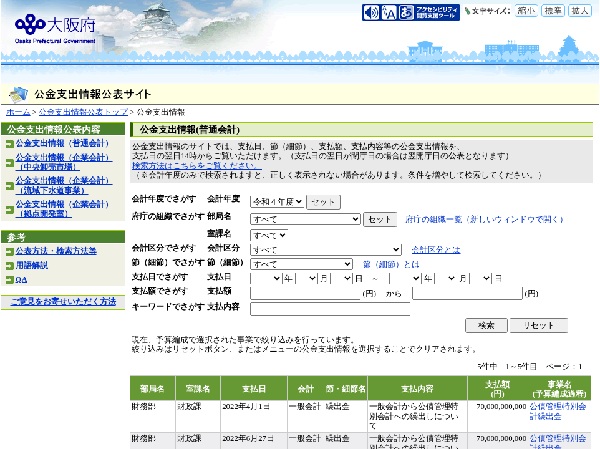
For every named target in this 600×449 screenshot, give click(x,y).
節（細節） (227, 262)
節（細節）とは (391, 264)
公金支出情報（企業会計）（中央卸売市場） (64, 162)
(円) (369, 293)
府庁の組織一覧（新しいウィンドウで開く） (486, 219)
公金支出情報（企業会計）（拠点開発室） (64, 209)
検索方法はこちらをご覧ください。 (197, 166)
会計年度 (223, 199)
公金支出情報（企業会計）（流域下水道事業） (64, 185)
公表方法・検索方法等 (56, 251)
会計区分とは (436, 250)
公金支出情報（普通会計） (64, 143)
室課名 (219, 233)
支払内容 (223, 306)
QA (21, 279)
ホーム (18, 112)
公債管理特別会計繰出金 (558, 411)
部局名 (219, 216)
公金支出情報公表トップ (83, 112)
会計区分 (223, 248)
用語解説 (32, 265)
